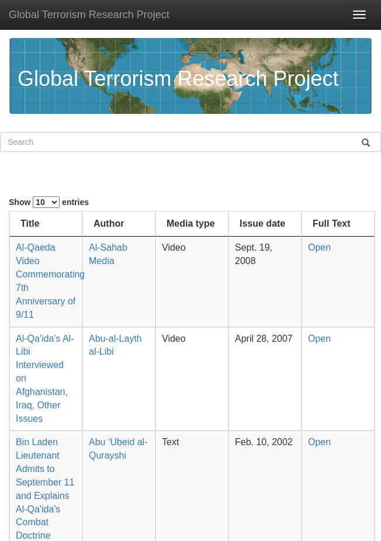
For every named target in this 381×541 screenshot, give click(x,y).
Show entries (49, 202)
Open (319, 247)
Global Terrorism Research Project (89, 14)
